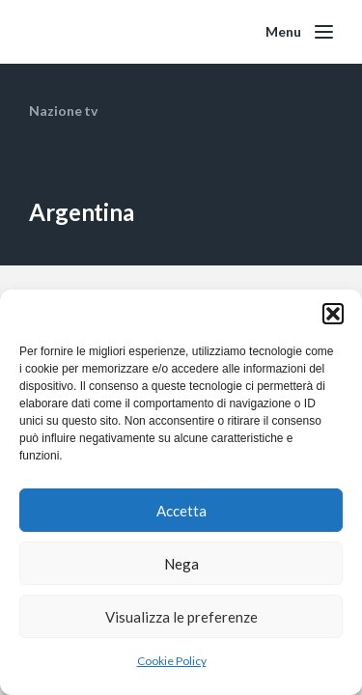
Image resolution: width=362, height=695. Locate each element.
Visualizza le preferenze (181, 617)
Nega (181, 563)
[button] (333, 313)
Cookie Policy (172, 660)
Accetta (181, 510)
